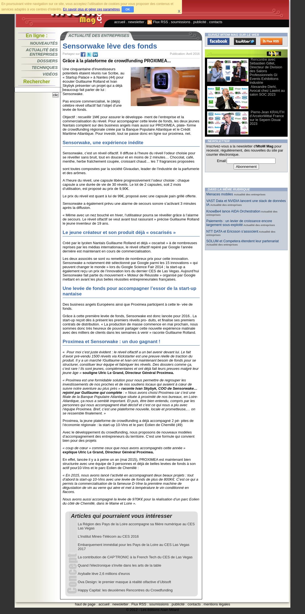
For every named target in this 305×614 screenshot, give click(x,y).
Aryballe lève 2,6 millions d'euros (104, 574)
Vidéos (50, 74)
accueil (119, 22)
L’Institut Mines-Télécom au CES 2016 (108, 536)
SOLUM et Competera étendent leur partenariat (242, 241)
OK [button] (127, 9)
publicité (199, 22)
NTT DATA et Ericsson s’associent (232, 231)
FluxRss (271, 41)
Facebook (218, 41)
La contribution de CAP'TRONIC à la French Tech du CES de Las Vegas (135, 557)
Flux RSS (157, 22)
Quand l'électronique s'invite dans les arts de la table (119, 565)
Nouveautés (44, 43)
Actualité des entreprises (42, 52)
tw (89, 54)
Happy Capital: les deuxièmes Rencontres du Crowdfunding (125, 590)
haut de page (85, 604)
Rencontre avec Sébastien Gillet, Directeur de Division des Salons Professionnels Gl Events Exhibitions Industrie (266, 71)
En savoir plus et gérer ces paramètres (91, 9)
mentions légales (217, 604)
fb (83, 54)
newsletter (136, 22)
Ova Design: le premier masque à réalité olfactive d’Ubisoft (124, 582)
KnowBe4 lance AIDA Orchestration (233, 211)
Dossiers (47, 61)
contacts (216, 22)
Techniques (45, 67)
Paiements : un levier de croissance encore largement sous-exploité (239, 223)
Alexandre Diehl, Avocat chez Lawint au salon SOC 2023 (267, 90)
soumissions (180, 22)
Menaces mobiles (220, 194)
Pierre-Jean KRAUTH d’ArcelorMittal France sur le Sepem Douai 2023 (267, 118)
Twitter (245, 41)
